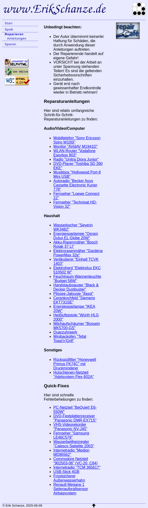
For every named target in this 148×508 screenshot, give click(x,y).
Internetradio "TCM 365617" (76, 467)
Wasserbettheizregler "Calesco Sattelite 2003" (73, 444)
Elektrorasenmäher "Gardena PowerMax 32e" (78, 253)
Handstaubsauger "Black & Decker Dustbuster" (76, 287)
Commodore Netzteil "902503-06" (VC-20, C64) (75, 461)
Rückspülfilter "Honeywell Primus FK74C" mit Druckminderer (74, 364)
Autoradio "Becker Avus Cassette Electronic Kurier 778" (75, 185)
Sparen (10, 44)
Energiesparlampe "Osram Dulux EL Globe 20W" (75, 236)
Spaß (9, 29)
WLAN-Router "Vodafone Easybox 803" (74, 153)
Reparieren (14, 34)
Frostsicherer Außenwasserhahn (69, 478)
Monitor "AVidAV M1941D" (75, 146)
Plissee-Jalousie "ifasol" (73, 294)
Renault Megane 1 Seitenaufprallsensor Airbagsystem (70, 489)
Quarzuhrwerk (65, 332)
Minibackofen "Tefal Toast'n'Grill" (69, 338)
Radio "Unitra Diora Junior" (76, 159)
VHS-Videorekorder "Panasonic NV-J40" (70, 427)
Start (9, 23)
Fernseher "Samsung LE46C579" (71, 435)
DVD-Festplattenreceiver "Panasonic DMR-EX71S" (75, 418)
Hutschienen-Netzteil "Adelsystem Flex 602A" (73, 374)
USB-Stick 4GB (66, 472)
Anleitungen (17, 38)
